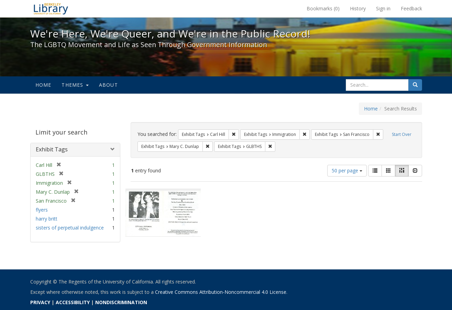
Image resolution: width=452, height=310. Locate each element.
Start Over (401, 134)
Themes (75, 85)
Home (43, 85)
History (358, 8)
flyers (42, 209)
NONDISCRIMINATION (121, 302)
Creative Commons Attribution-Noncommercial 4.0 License (220, 292)
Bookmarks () (323, 8)
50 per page (347, 170)
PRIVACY (40, 302)
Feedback (411, 8)
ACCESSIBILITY (73, 302)
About (108, 85)
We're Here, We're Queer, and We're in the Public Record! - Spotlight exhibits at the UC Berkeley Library (51, 8)
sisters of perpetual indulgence (70, 227)
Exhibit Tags (52, 149)
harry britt (46, 218)
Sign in (383, 8)
